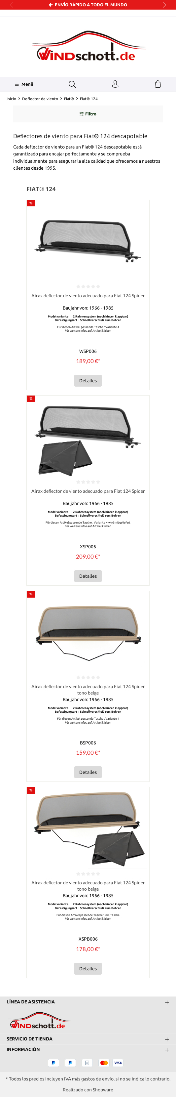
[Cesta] (157, 84)
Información (23, 1049)
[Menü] (24, 84)
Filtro (88, 114)
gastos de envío (97, 1078)
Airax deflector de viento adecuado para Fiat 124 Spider (88, 296)
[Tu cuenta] (115, 84)
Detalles (88, 380)
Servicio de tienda (30, 1038)
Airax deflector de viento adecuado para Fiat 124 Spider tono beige (88, 690)
